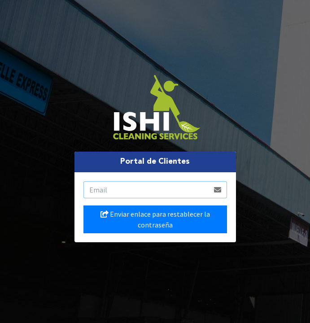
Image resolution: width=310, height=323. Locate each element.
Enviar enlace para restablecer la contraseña (155, 219)
